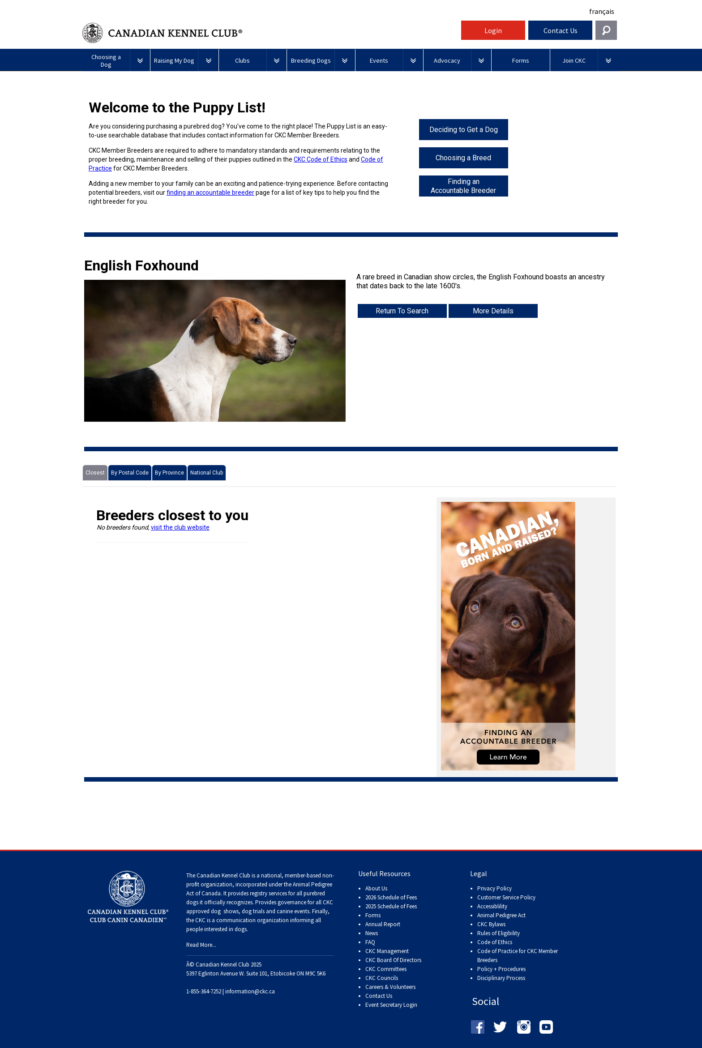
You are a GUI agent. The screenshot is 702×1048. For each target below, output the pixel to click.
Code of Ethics (494, 942)
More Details (493, 311)
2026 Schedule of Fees (391, 897)
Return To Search (402, 311)
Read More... (201, 945)
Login (493, 30)
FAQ (370, 942)
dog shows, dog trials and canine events (260, 911)
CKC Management (387, 951)
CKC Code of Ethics (320, 159)
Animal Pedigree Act (501, 915)
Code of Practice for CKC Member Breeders (517, 955)
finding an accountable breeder (210, 192)
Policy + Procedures (501, 969)
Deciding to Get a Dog (463, 129)
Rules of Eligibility (498, 933)
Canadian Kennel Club (270, 32)
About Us (376, 888)
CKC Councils (381, 978)
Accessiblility (492, 906)
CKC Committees (386, 969)
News (371, 933)
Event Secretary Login (391, 1005)
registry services (267, 893)
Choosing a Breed (463, 158)
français (601, 11)
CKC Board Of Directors (393, 960)
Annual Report (382, 924)
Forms (373, 915)
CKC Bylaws (491, 924)
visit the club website (180, 527)
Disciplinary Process (501, 978)
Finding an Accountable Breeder (463, 186)
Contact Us (561, 30)
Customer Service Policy (506, 897)
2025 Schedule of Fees (391, 906)
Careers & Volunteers (390, 987)
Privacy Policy (494, 888)
